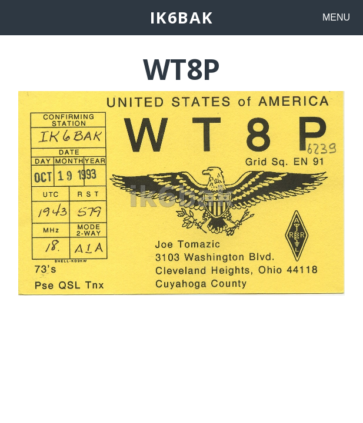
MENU (336, 17)
